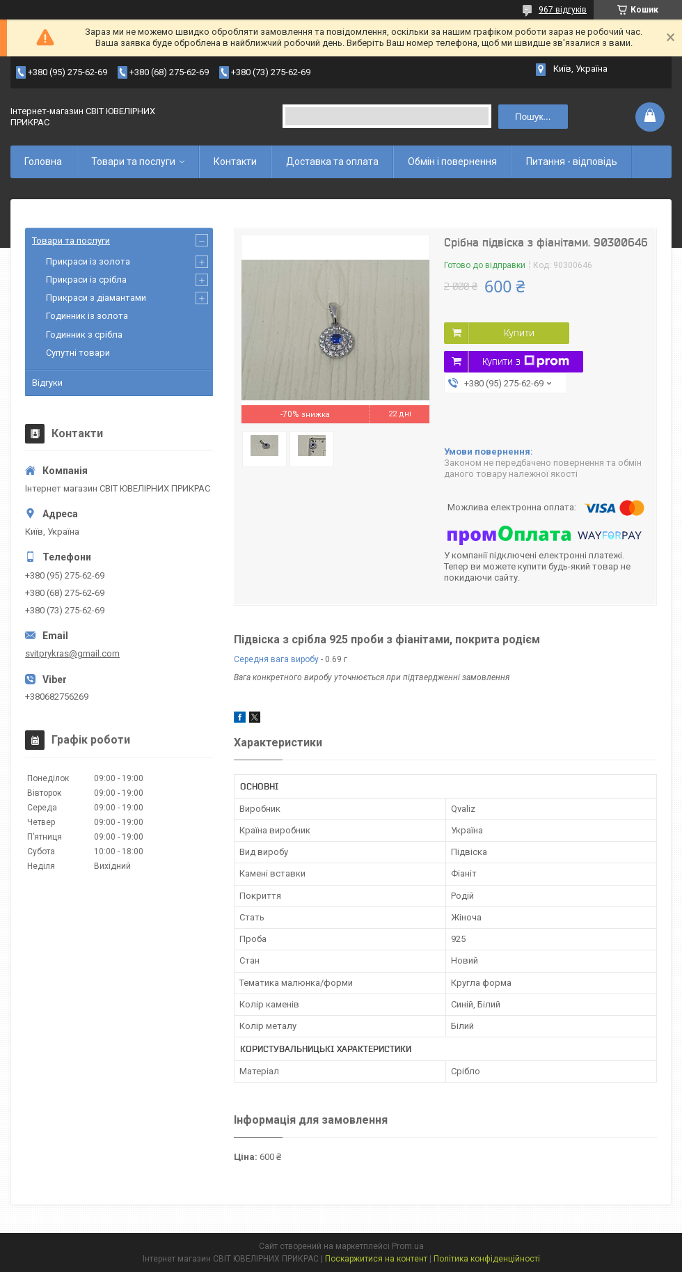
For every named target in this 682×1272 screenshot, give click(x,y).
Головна (43, 161)
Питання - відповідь (571, 161)
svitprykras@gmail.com (72, 653)
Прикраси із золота (88, 261)
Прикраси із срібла (86, 279)
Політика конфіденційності (487, 1259)
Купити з (525, 361)
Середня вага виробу (276, 659)
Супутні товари (78, 352)
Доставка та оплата (332, 161)
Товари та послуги (133, 161)
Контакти (235, 161)
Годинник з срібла (84, 334)
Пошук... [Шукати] (532, 116)
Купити (519, 332)
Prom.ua (408, 1246)
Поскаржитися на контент (376, 1259)
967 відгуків (563, 10)
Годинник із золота (87, 316)
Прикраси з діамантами (96, 297)
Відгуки (47, 382)
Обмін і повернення (452, 161)
